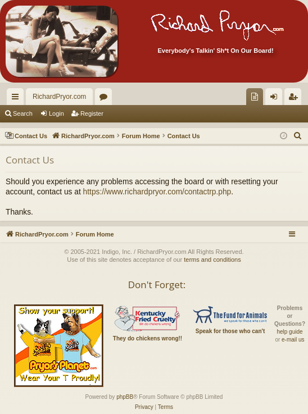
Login (56, 113)
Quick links (17, 99)
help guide (289, 332)
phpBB (124, 397)
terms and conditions (212, 259)
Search (23, 113)
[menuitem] (254, 96)
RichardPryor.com (59, 97)
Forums (105, 99)
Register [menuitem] (295, 99)
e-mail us (293, 339)
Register (91, 113)
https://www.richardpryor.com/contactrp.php (157, 192)
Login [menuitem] (276, 99)
